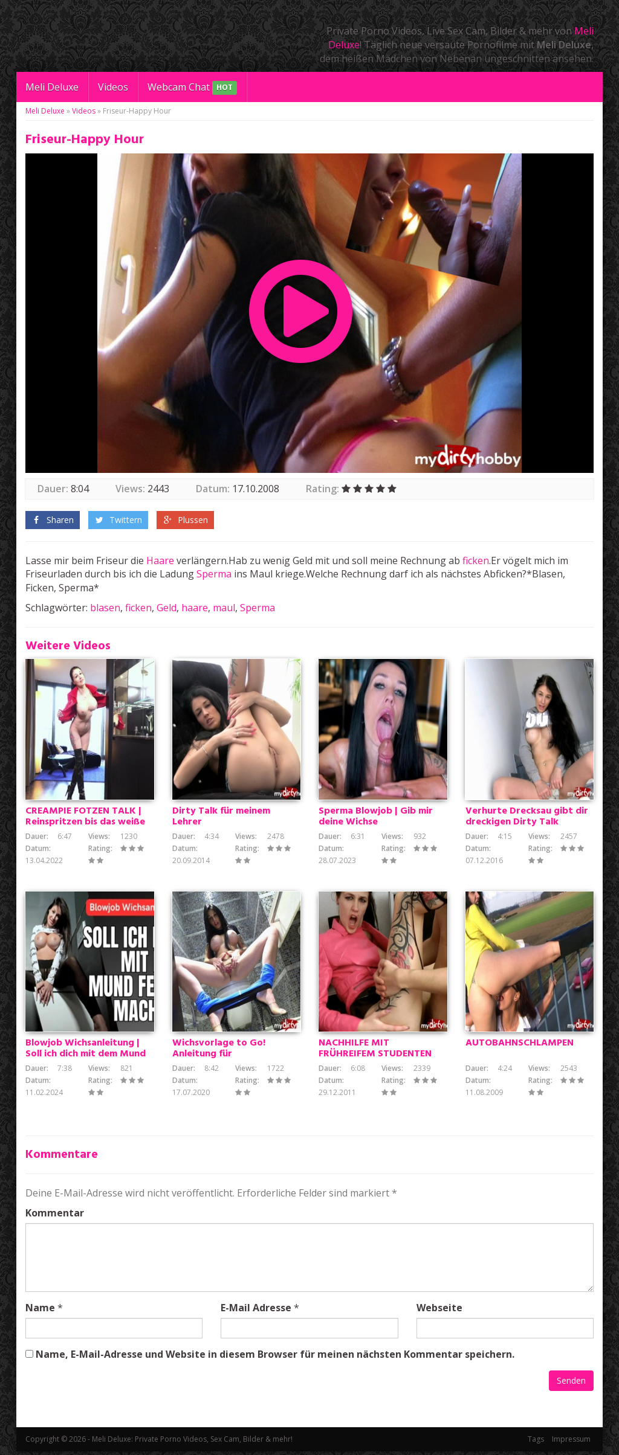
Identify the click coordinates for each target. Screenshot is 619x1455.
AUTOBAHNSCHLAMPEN (519, 1047)
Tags (536, 1442)
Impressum (571, 1442)
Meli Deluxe (52, 87)
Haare (160, 560)
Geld (167, 607)
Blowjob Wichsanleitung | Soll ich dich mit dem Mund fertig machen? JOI (85, 1058)
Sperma (214, 573)
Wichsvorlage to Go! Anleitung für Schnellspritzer (218, 1058)
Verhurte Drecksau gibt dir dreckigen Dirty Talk (526, 818)
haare (194, 607)
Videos (113, 87)
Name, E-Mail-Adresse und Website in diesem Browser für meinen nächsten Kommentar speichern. (275, 1357)
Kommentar (54, 1216)
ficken (475, 560)
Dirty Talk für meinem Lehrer (221, 818)
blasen (105, 607)
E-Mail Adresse (256, 1311)
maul (224, 607)
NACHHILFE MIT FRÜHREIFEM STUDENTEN (375, 1052)
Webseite (439, 1311)
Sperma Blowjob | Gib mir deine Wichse (376, 818)
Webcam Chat (192, 87)
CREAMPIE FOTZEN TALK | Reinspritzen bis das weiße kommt (85, 824)
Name (40, 1311)
